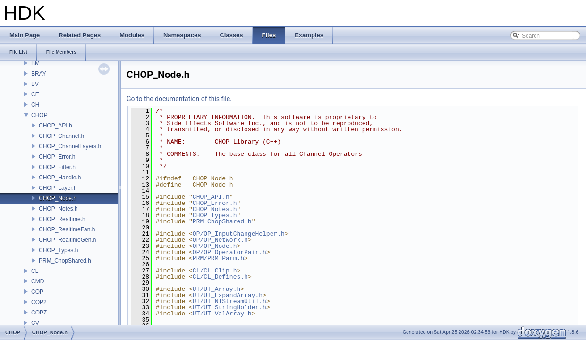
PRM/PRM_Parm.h (218, 258)
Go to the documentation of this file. (179, 98)
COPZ (39, 312)
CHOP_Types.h (58, 250)
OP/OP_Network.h (220, 240)
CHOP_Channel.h (61, 136)
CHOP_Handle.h (60, 177)
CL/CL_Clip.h (215, 270)
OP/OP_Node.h (215, 246)
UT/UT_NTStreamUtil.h (229, 301)
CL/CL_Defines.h (220, 276)
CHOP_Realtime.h (62, 219)
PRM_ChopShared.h (65, 260)
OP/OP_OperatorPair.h (229, 252)
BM (35, 63)
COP (37, 292)
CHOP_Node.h (57, 198)
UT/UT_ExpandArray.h (228, 295)
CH (35, 105)
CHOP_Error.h (57, 156)
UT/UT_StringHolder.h (229, 307)
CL (34, 271)
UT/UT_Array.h (216, 289)
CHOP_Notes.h (58, 208)
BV (35, 84)
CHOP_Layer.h (58, 188)
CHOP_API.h (55, 125)
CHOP (39, 115)
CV (35, 323)
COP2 (39, 302)
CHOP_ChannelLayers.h (70, 146)
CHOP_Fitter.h (57, 167)
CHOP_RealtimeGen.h (67, 240)
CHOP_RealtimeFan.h (67, 229)
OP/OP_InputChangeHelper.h (239, 234)
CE (35, 94)
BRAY (38, 73)
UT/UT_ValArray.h (222, 313)
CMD (37, 281)
